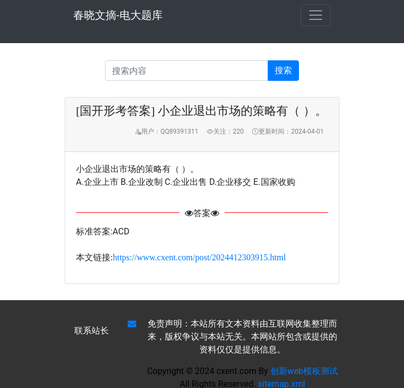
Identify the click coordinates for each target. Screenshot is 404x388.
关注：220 (225, 131)
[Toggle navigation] (316, 15)
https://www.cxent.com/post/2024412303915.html (199, 257)
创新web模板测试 (304, 371)
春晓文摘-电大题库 (118, 15)
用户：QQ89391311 (166, 131)
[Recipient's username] (186, 70)
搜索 (283, 70)
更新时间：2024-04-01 (288, 131)
